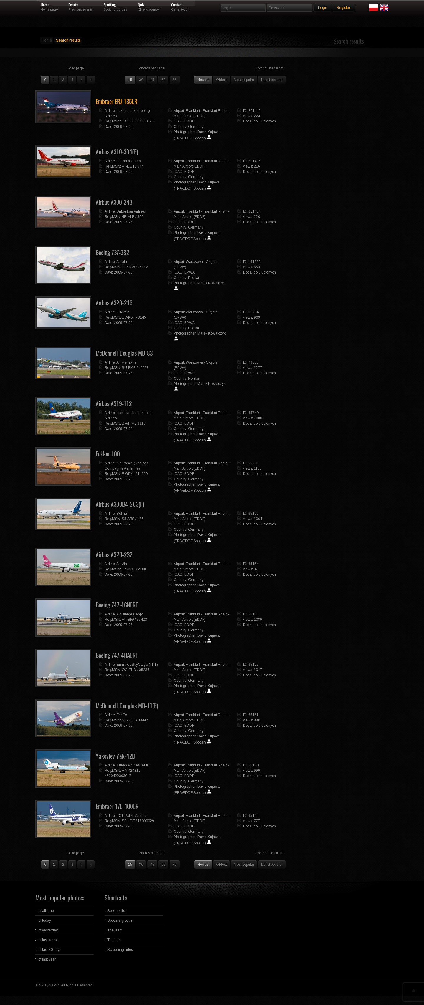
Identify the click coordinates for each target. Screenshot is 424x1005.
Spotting (109, 5)
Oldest (221, 80)
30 (141, 80)
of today (44, 920)
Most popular (244, 80)
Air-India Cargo (128, 161)
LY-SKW (128, 267)
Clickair (123, 312)
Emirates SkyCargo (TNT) (137, 665)
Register (343, 8)
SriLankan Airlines (131, 211)
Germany (195, 127)
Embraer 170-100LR (117, 806)
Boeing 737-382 (112, 252)
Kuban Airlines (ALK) (133, 765)
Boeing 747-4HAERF (117, 655)
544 (140, 166)
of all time (46, 911)
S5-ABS (128, 519)
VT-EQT (128, 166)
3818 (141, 423)
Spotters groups (119, 920)
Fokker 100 (108, 454)
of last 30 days (49, 950)
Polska (193, 278)
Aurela (121, 262)
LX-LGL (128, 121)
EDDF (189, 121)
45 (152, 80)
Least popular (272, 80)
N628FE (128, 720)
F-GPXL (128, 474)
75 (175, 80)
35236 (144, 670)
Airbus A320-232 (114, 555)
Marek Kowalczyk (211, 283)
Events (73, 5)
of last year (47, 959)
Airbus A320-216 (114, 303)
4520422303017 (118, 776)
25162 (143, 267)
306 (140, 217)
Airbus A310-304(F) (117, 152)
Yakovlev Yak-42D (115, 756)
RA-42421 (130, 771)
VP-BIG (128, 619)
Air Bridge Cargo (129, 614)
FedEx (122, 715)
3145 (142, 317)
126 (140, 519)
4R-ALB (128, 217)
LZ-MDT (128, 569)
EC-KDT (128, 317)
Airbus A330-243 (114, 202)
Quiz (141, 5)
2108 (142, 569)
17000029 (146, 821)
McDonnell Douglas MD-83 (124, 353)
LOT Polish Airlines (132, 816)
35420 (142, 619)
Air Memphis (126, 362)
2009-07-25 (123, 127)
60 (163, 80)
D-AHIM (128, 423)
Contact (177, 5)
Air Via (121, 564)
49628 (143, 368)
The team (115, 930)
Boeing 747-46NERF (117, 605)
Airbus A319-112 (114, 404)
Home (45, 5)
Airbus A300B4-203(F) (120, 504)
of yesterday (48, 930)
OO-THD (129, 670)
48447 (143, 720)
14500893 (145, 121)
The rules (114, 940)
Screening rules (120, 950)
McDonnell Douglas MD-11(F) (127, 706)
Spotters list (116, 911)
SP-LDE (128, 821)
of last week (47, 940)
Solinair (123, 513)
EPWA (189, 272)
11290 (143, 474)
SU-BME (129, 368)
